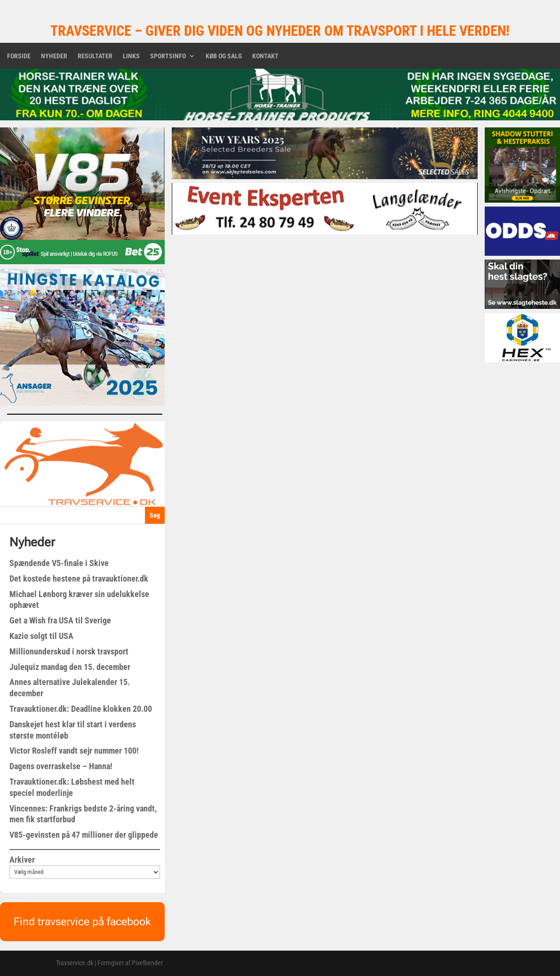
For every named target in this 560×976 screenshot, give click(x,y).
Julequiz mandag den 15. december (69, 667)
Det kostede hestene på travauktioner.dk (78, 578)
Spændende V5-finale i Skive (59, 563)
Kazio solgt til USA (41, 636)
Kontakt (265, 56)
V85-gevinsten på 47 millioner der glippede (83, 835)
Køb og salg (224, 56)
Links (131, 56)
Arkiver (22, 860)
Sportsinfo (168, 56)
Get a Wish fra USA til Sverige (60, 620)
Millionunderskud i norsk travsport (68, 651)
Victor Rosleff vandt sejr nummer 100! (74, 751)
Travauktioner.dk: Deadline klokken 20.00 (80, 709)
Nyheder (54, 56)
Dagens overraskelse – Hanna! (60, 766)
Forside (19, 56)
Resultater (95, 56)
